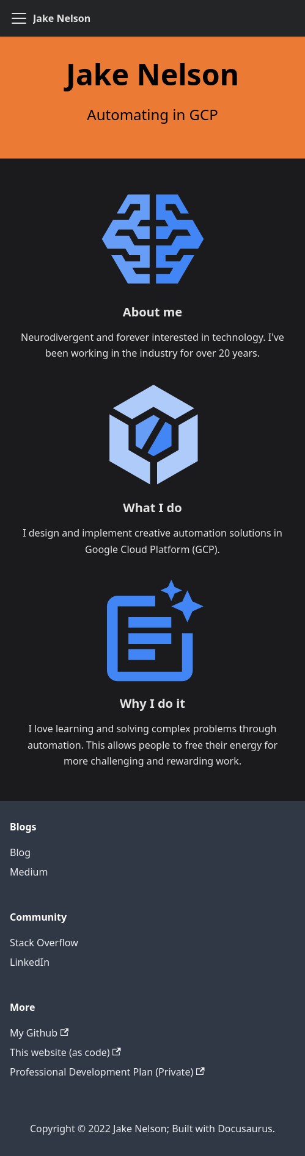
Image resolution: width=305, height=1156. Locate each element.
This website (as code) (65, 1052)
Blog (20, 852)
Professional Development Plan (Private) (107, 1072)
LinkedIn (30, 962)
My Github (39, 1033)
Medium (29, 872)
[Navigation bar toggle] (19, 18)
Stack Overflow (44, 942)
